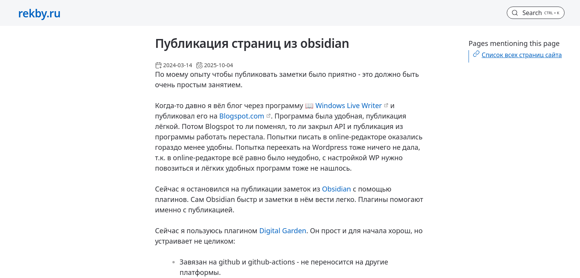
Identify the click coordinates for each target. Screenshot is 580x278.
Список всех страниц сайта (522, 55)
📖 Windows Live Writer (343, 105)
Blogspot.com (242, 115)
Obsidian (336, 188)
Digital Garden (282, 230)
